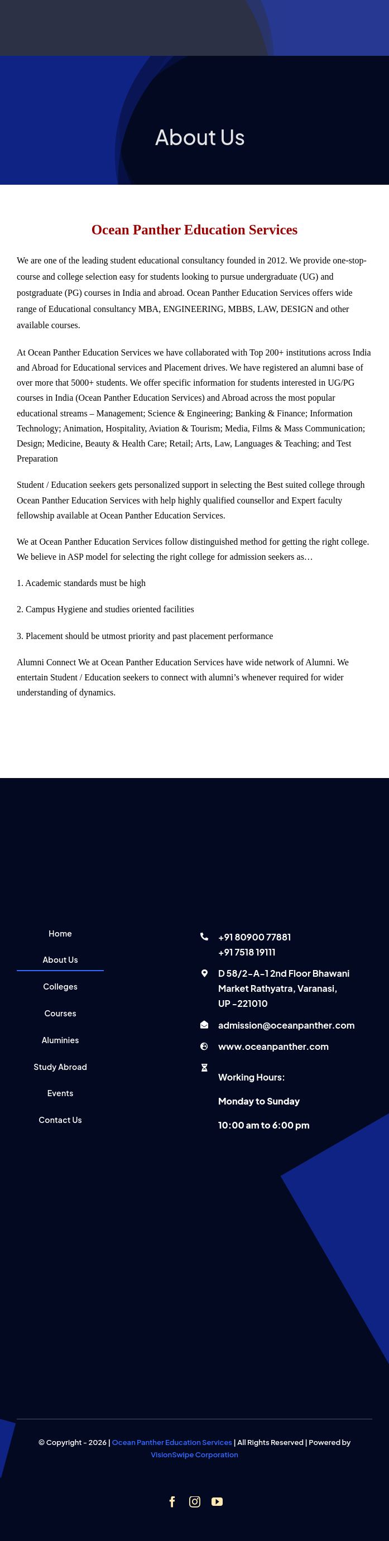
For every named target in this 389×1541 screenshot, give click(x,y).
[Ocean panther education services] (194, 782)
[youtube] (217, 1502)
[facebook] (172, 1502)
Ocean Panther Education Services (172, 1442)
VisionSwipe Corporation (194, 1454)
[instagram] (194, 1502)
